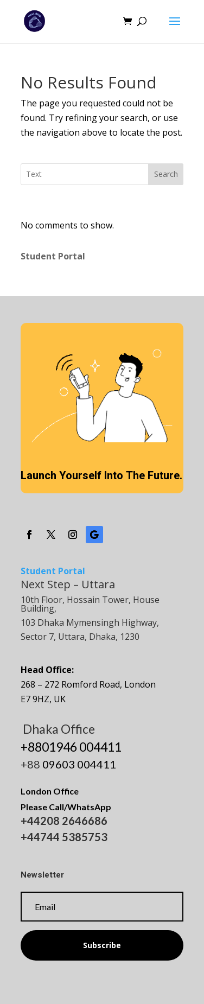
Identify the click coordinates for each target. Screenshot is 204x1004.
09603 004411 (79, 764)
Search (166, 174)
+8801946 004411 (71, 746)
